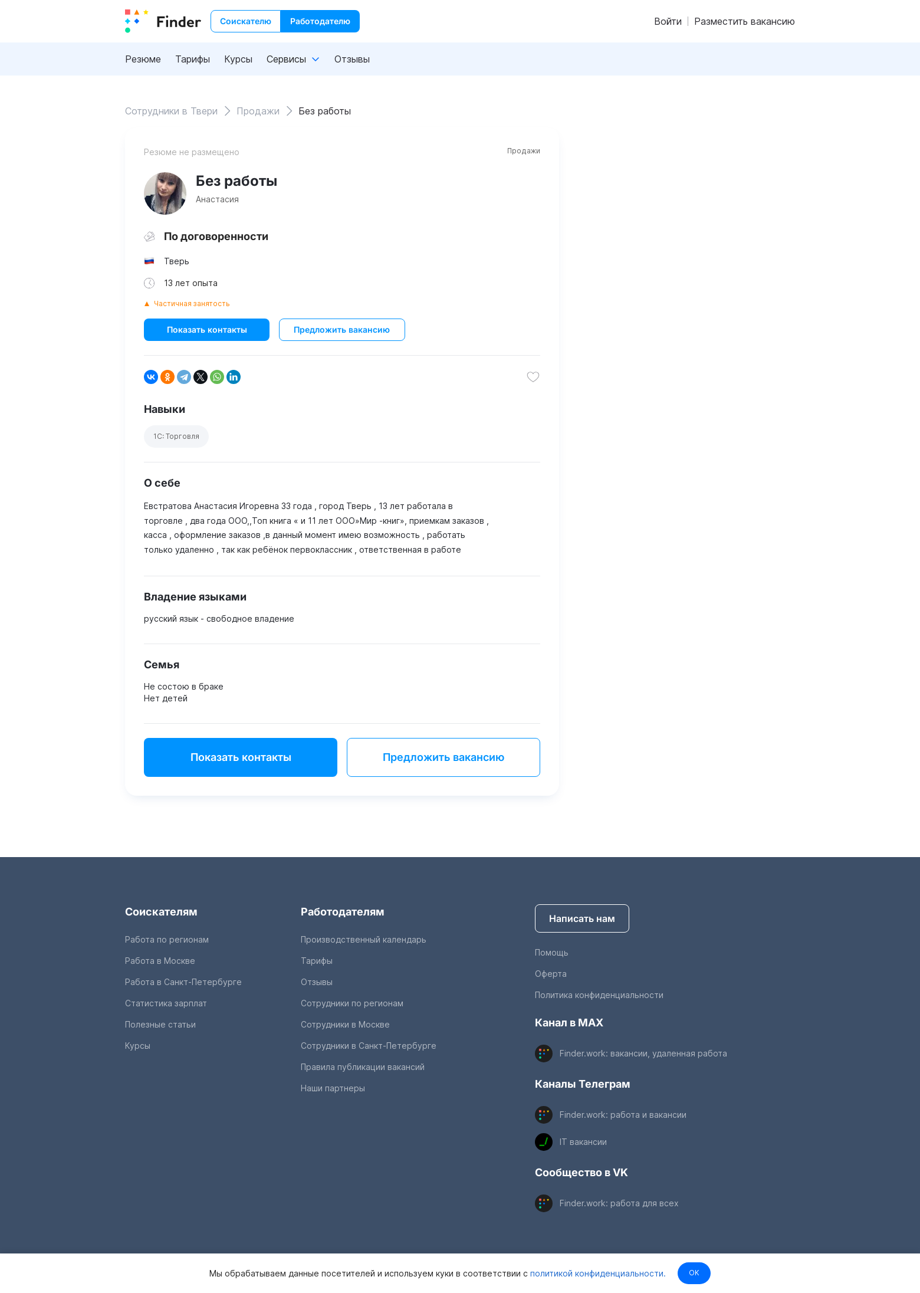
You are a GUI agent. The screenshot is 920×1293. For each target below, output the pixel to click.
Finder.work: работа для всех (619, 1203)
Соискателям (161, 911)
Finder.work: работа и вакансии (623, 1115)
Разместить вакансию (744, 21)
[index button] (163, 21)
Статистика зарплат (166, 1003)
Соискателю (245, 21)
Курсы (238, 59)
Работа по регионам (167, 939)
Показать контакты (207, 329)
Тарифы (192, 59)
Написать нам (582, 918)
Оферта (551, 974)
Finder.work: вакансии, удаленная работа (643, 1053)
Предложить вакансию (342, 329)
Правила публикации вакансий (363, 1067)
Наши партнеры (333, 1088)
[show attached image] (165, 193)
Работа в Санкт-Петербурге (183, 982)
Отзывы (352, 59)
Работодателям (343, 911)
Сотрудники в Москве (345, 1024)
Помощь (552, 952)
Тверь (176, 261)
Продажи (523, 150)
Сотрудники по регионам (352, 1003)
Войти (668, 21)
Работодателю (320, 21)
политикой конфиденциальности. (595, 1273)
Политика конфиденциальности (599, 995)
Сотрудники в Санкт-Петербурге (368, 1046)
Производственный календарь (363, 939)
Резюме (143, 59)
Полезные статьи (160, 1024)
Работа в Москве (160, 961)
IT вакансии (583, 1142)
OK (694, 1272)
